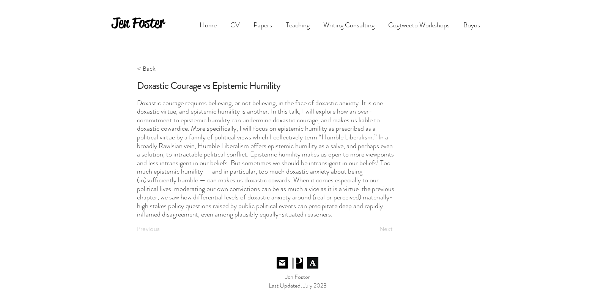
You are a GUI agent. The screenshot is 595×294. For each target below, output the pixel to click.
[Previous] (162, 229)
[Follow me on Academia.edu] (312, 263)
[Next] (373, 229)
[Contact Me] (282, 263)
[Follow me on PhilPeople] (297, 263)
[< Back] (162, 68)
